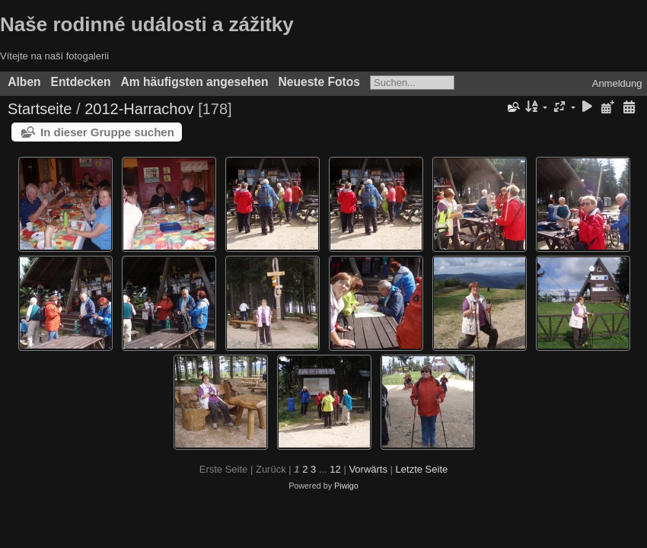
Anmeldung (617, 83)
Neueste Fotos (319, 81)
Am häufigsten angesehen (194, 81)
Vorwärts (368, 469)
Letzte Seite (422, 469)
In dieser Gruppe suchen (107, 132)
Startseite (40, 108)
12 (335, 469)
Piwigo (346, 485)
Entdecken (81, 81)
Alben (24, 81)
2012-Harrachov (138, 108)
